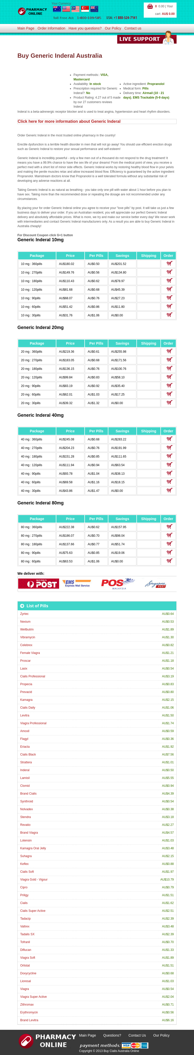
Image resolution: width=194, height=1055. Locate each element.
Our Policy (113, 28)
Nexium (25, 621)
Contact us (133, 28)
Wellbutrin (27, 629)
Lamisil (25, 778)
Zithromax (27, 1004)
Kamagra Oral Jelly (33, 848)
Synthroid (26, 801)
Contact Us (137, 1035)
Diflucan (25, 950)
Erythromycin (29, 1012)
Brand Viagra (29, 832)
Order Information (51, 28)
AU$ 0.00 (168, 14)
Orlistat (25, 965)
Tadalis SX (27, 934)
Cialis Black (28, 754)
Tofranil (25, 942)
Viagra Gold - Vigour (33, 879)
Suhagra (26, 856)
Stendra (25, 817)
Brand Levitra (29, 1020)
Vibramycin (27, 637)
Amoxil (24, 731)
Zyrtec (24, 614)
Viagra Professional (33, 723)
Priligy (24, 895)
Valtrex (24, 926)
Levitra (24, 715)
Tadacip (25, 918)
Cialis (24, 903)
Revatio (25, 825)
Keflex (24, 864)
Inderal (25, 770)
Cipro (24, 887)
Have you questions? (85, 28)
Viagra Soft (27, 957)
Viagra (24, 989)
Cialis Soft (27, 871)
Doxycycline (28, 973)
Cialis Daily (27, 707)
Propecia (26, 684)
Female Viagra (30, 653)
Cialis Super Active (32, 911)
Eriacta (25, 746)
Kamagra (26, 700)
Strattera (26, 762)
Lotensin (26, 840)
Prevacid (26, 692)
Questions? (112, 1035)
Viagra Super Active (33, 997)
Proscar (25, 660)
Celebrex (26, 645)
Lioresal (25, 981)
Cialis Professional (32, 676)
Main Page (25, 28)
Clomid (25, 786)
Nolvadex (26, 809)
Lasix (23, 668)
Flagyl (24, 739)
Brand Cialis (28, 793)
